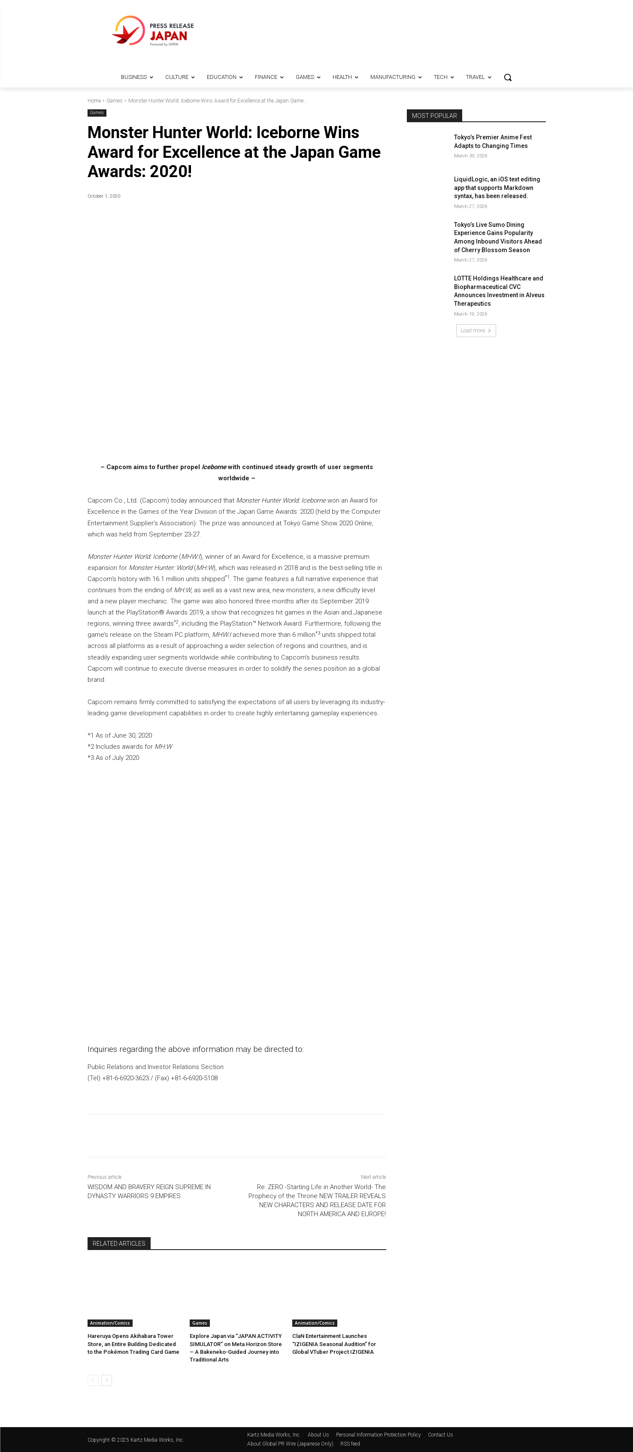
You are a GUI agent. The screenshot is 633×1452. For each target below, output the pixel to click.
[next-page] (106, 1380)
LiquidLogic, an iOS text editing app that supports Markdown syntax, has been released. (497, 187)
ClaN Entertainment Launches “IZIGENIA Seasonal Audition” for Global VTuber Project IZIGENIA (334, 1344)
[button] (507, 77)
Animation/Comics (110, 1323)
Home (94, 101)
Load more (476, 330)
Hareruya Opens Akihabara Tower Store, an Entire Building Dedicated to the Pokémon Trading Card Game (133, 1344)
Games (114, 101)
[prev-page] (93, 1380)
